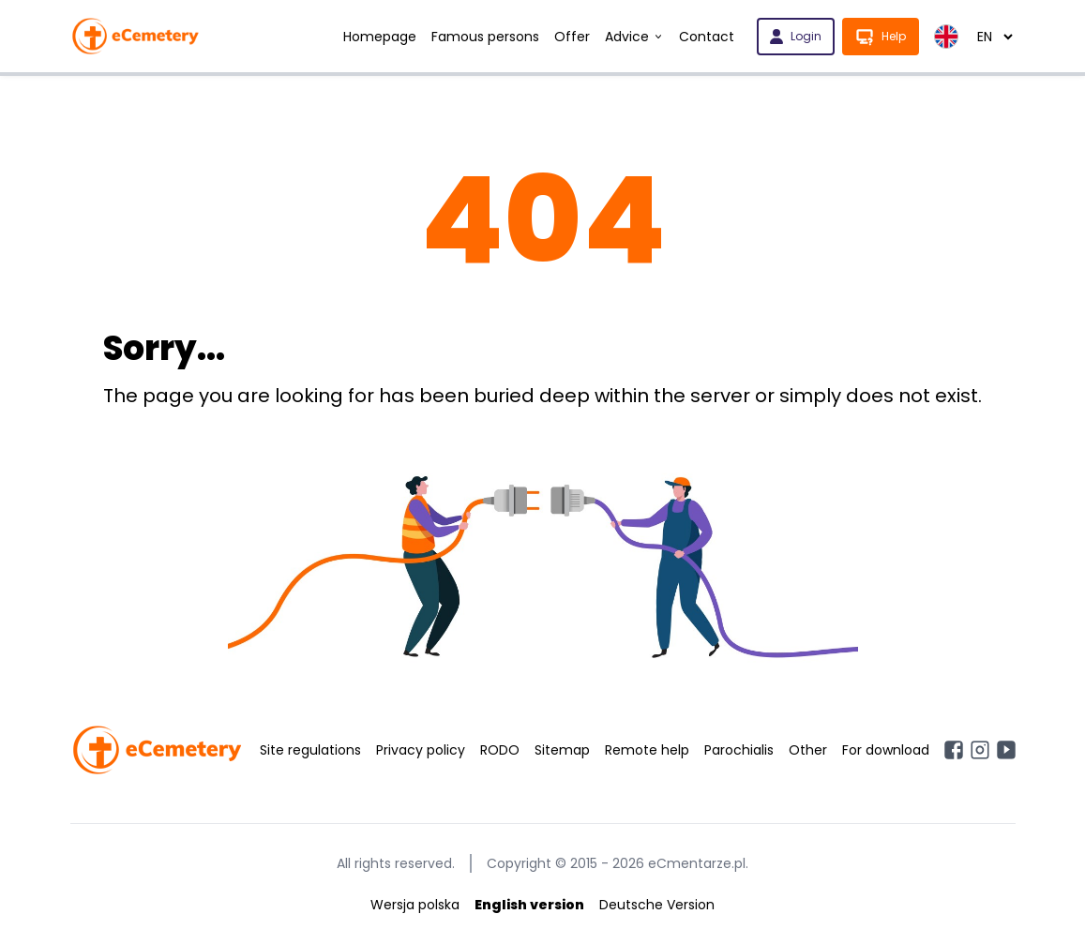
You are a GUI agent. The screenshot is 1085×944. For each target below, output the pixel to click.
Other (808, 750)
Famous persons (485, 36)
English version (529, 904)
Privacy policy (420, 750)
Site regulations (310, 750)
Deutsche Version (657, 904)
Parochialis (739, 750)
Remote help (647, 750)
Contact (706, 36)
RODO (500, 750)
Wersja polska (415, 904)
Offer (572, 36)
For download (885, 750)
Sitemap (562, 750)
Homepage (379, 36)
